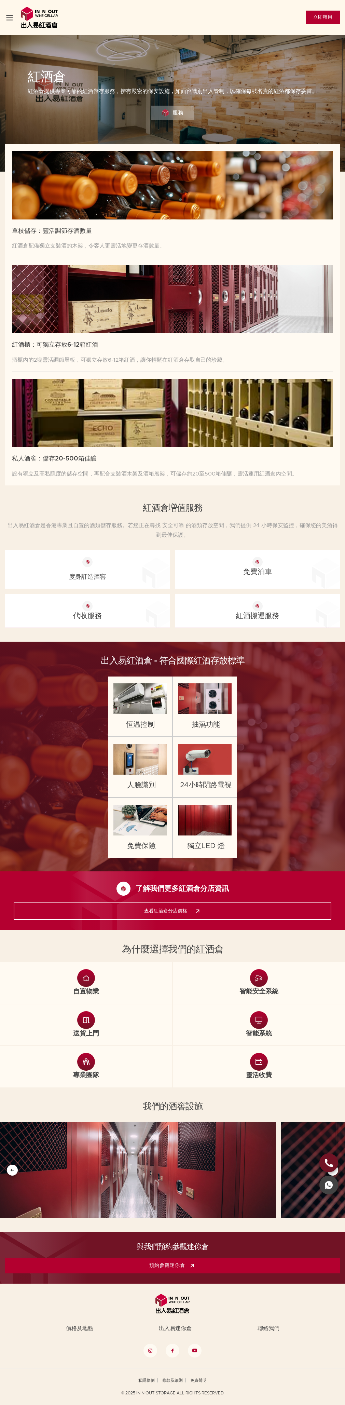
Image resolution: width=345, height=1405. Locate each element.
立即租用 (322, 17)
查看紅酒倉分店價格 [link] (173, 911)
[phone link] (328, 1162)
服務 (172, 113)
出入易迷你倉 (175, 1328)
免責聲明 (198, 1380)
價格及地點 (79, 1328)
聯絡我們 (268, 1328)
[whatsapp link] (328, 1185)
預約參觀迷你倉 (173, 1265)
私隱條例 (146, 1380)
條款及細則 (172, 1380)
